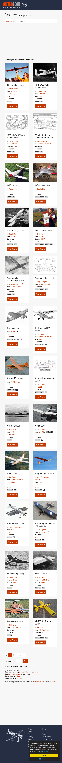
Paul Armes (13, 189)
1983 (16, 239)
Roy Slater (12, 477)
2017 (36, 192)
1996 (12, 485)
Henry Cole (13, 577)
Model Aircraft (44, 532)
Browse (30, 734)
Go (25, 661)
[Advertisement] (31, 39)
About (44, 729)
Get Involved (46, 737)
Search (15, 21)
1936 (40, 96)
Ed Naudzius (13, 141)
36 (14, 674)
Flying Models (44, 580)
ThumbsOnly (29, 672)
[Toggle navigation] (56, 5)
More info (45, 752)
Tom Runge (41, 430)
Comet (13, 332)
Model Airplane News (46, 144)
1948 (12, 289)
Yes (21, 678)
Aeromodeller (16, 287)
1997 (43, 239)
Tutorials (31, 739)
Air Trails (42, 94)
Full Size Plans (44, 630)
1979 (16, 630)
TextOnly (36, 672)
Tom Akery (41, 384)
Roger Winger (42, 282)
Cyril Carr (40, 234)
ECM (40, 482)
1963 (44, 535)
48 (16, 674)
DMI (12, 530)
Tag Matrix (52, 682)
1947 (15, 582)
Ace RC (41, 432)
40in (8, 99)
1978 (36, 435)
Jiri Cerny (12, 430)
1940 (15, 146)
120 (19, 674)
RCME (13, 237)
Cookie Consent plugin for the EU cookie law (44, 759)
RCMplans (14, 627)
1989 (12, 435)
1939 (44, 146)
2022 (40, 387)
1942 (40, 339)
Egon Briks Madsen (16, 527)
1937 (8, 192)
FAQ (43, 732)
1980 (12, 96)
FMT (12, 432)
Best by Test (15, 382)
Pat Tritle (40, 627)
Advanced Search (40, 682)
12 (9, 674)
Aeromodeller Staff (16, 284)
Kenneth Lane (42, 141)
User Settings (47, 739)
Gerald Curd (13, 234)
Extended (21, 672)
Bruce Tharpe (14, 89)
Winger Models (44, 284)
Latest (30, 732)
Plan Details (12, 106)
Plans (18, 676)
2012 (43, 632)
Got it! (44, 755)
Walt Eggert (41, 334)
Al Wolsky (40, 577)
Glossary (45, 734)
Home (8, 21)
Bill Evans (12, 625)
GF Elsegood (41, 530)
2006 (36, 485)
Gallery (30, 737)
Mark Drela (41, 477)
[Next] (24, 655)
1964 (8, 532)
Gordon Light (41, 91)
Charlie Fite (41, 189)
